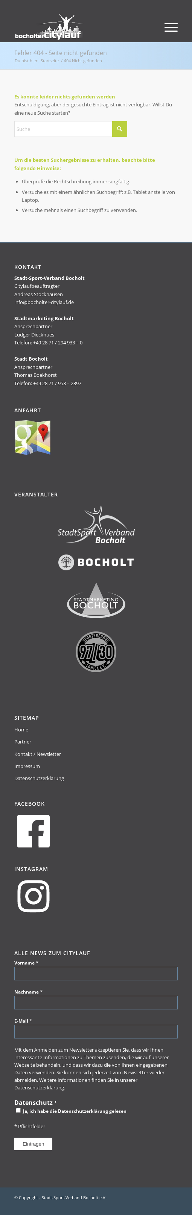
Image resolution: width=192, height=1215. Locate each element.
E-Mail (23, 1020)
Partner (22, 741)
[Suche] (70, 129)
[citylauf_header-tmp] (79, 27)
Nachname (28, 991)
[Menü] (167, 27)
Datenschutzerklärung (39, 778)
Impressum (27, 766)
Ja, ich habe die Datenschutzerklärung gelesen (71, 1111)
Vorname (26, 962)
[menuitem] (167, 27)
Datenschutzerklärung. (39, 1087)
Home (21, 729)
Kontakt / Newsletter (37, 754)
